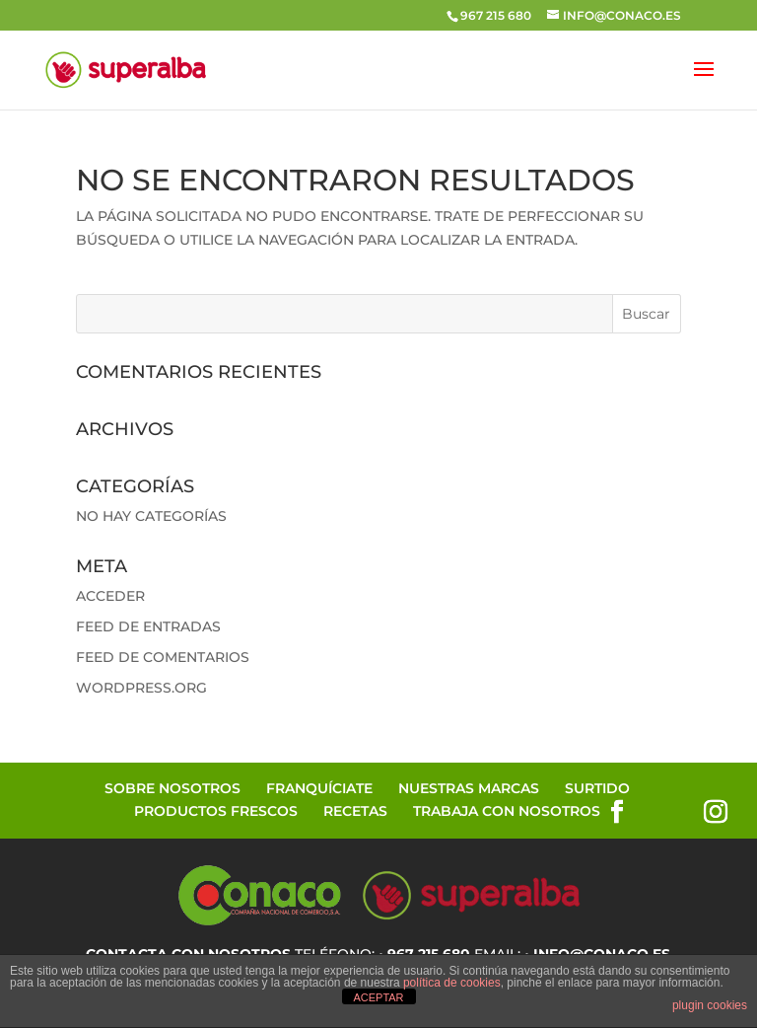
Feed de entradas (148, 626)
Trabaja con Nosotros (506, 811)
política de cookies (452, 983)
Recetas (355, 811)
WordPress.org (141, 688)
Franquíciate (319, 788)
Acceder (110, 596)
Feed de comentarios (162, 657)
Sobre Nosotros (172, 788)
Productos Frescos (216, 811)
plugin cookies (709, 1005)
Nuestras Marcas (468, 788)
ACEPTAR (378, 997)
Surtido (597, 788)
